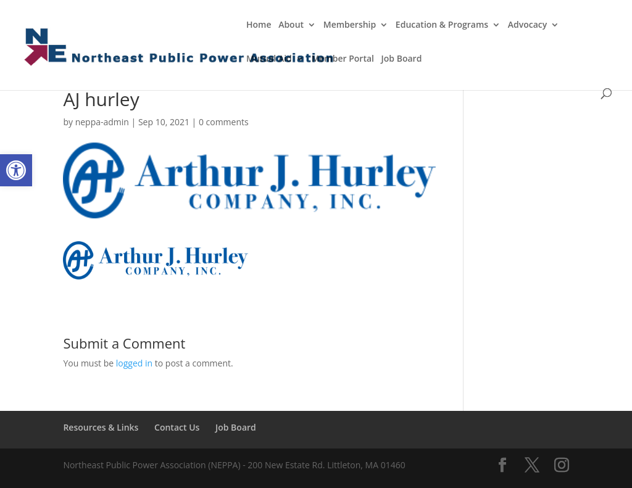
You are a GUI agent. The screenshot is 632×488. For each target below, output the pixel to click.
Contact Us (176, 427)
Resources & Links (100, 427)
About (291, 25)
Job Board (401, 59)
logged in (134, 363)
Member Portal (342, 59)
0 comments (224, 122)
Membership (349, 25)
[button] (16, 170)
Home (259, 25)
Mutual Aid (269, 59)
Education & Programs (442, 25)
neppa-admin (102, 122)
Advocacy (527, 25)
